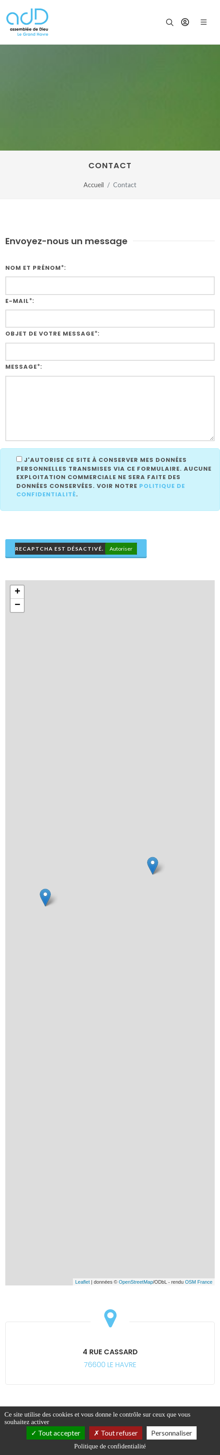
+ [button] (17, 592)
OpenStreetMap (136, 1282)
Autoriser (121, 548)
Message (21, 367)
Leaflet (82, 1282)
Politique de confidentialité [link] (110, 1446)
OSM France (198, 1282)
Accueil (93, 185)
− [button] (17, 605)
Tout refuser (116, 1433)
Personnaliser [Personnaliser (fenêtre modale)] (171, 1433)
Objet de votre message (50, 333)
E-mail (17, 301)
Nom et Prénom (33, 268)
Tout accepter (55, 1433)
